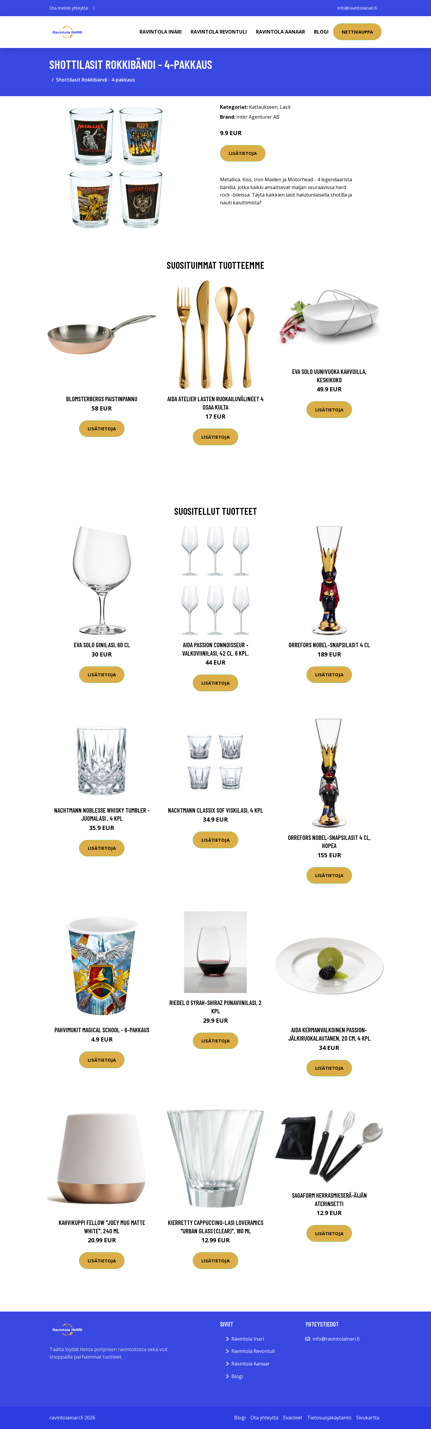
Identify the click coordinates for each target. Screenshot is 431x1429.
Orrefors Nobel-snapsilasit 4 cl (329, 644)
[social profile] (94, 8)
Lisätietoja (243, 153)
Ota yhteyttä (264, 1417)
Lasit (285, 107)
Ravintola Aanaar (280, 31)
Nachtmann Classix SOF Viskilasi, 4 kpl (215, 810)
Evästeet (292, 1417)
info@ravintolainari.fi (357, 8)
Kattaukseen (263, 107)
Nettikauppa (357, 32)
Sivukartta (367, 1417)
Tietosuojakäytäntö (329, 1417)
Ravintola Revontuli (219, 31)
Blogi (321, 31)
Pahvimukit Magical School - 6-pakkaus (101, 1029)
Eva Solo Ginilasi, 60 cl (102, 644)
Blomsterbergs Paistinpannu (101, 398)
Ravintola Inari (160, 31)
